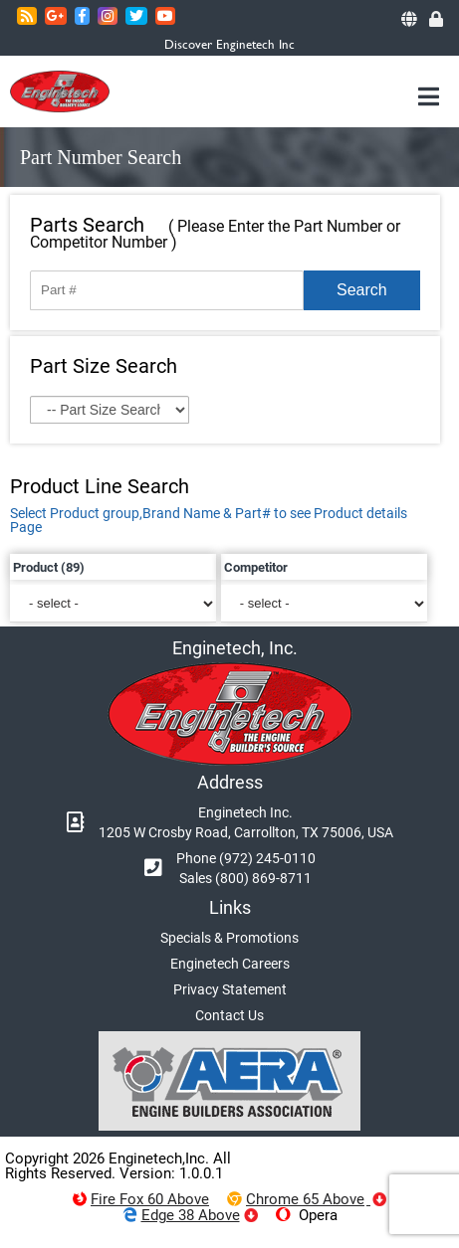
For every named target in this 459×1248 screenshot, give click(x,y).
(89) (73, 567)
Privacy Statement (230, 989)
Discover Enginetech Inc (229, 44)
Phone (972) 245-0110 (246, 858)
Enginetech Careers (230, 964)
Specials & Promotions (229, 938)
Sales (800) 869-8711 (245, 878)
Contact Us (229, 1015)
